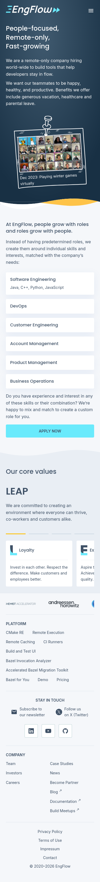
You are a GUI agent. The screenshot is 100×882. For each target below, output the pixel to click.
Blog (56, 791)
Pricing (63, 679)
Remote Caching (20, 642)
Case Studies (61, 763)
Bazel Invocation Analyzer (28, 660)
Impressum (50, 849)
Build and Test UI (21, 651)
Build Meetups (64, 810)
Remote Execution (48, 632)
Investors (14, 773)
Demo (43, 679)
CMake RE (15, 632)
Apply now (50, 431)
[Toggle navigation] (91, 10)
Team (10, 763)
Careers (13, 782)
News (55, 773)
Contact (50, 857)
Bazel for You (17, 679)
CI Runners (53, 642)
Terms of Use (50, 840)
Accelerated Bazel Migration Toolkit (37, 670)
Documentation (65, 801)
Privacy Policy (50, 831)
